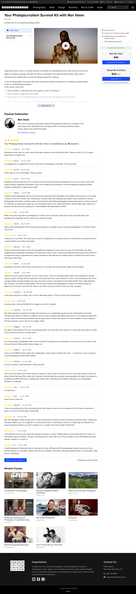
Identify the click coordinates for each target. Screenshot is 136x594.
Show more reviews (15, 460)
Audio (100, 7)
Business (73, 7)
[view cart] (109, 2)
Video (52, 7)
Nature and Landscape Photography (82, 490)
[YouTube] (34, 579)
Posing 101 (72, 518)
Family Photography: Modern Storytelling (47, 491)
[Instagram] (43, 579)
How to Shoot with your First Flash (49, 545)
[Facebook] (38, 579)
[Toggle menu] (132, 7)
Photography (39, 7)
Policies (68, 591)
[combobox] (117, 7)
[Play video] (66, 46)
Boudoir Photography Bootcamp (16, 545)
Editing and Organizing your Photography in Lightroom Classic (17, 518)
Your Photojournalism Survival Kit (14, 36)
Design (61, 7)
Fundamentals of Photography (15, 490)
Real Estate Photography (45, 517)
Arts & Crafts (87, 7)
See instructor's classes (26, 132)
